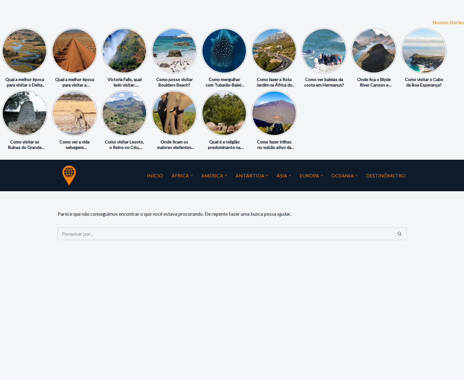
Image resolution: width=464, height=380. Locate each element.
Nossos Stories (448, 22)
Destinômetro (386, 175)
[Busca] (225, 233)
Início (154, 175)
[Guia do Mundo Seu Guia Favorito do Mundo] (69, 175)
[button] (191, 175)
